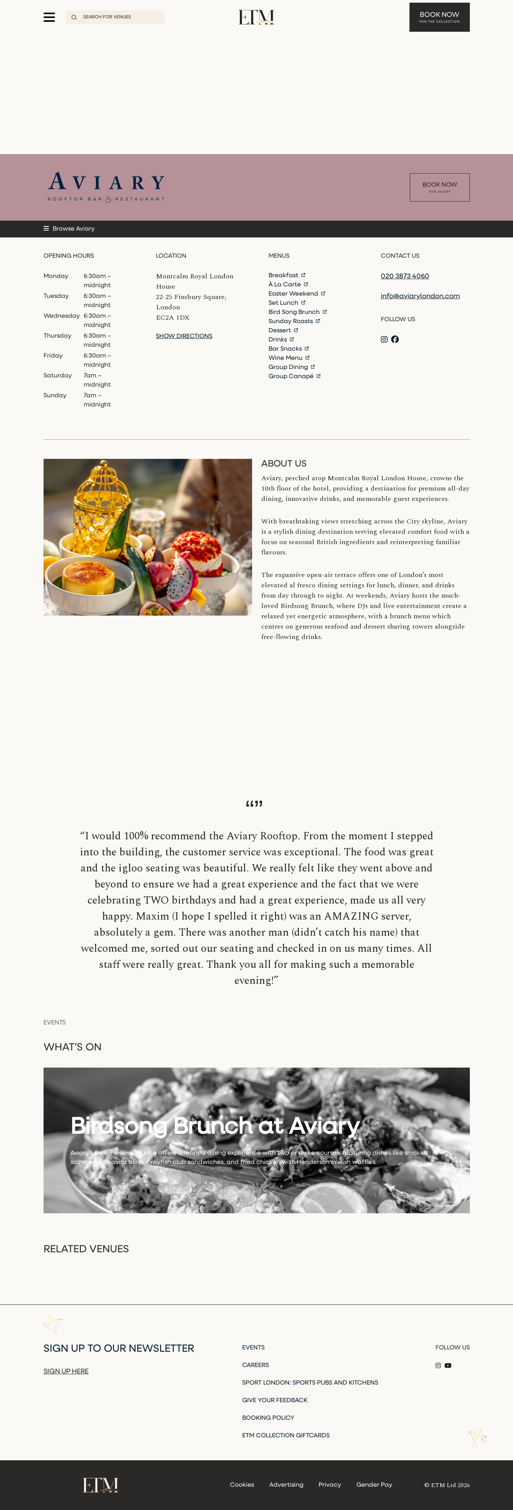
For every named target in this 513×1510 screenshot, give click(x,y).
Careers (255, 1365)
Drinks (281, 340)
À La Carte (288, 285)
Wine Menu (289, 358)
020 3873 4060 (405, 276)
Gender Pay (374, 1485)
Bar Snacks (289, 349)
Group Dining (292, 367)
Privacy (330, 1485)
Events (253, 1348)
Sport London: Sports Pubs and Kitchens (310, 1383)
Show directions (184, 336)
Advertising (286, 1485)
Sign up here (66, 1371)
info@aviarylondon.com (420, 296)
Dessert (283, 331)
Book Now (439, 15)
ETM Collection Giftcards (286, 1436)
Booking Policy (268, 1418)
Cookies (242, 1485)
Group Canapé (294, 377)
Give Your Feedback (274, 1401)
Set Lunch (287, 303)
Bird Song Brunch (298, 312)
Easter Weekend (297, 294)
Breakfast (287, 276)
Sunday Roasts (294, 322)
